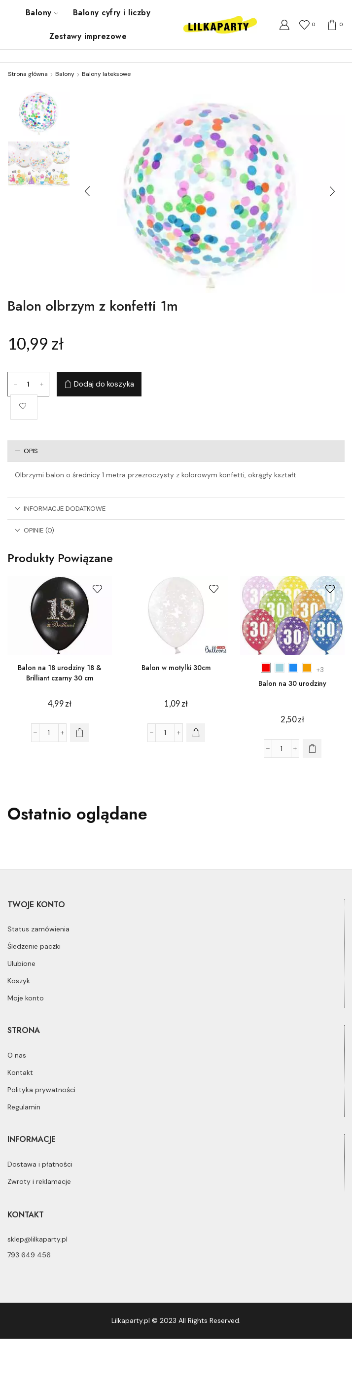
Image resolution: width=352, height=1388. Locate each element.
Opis (26, 451)
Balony (42, 12)
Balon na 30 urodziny (292, 683)
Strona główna (28, 74)
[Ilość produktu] (28, 384)
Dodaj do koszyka (104, 384)
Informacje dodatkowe (60, 508)
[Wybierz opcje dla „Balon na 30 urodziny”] (312, 748)
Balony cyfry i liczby (111, 12)
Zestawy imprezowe (88, 36)
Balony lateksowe (106, 74)
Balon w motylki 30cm (176, 668)
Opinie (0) (34, 530)
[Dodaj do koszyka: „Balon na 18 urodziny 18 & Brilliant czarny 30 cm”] (79, 732)
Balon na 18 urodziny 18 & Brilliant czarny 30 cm (60, 673)
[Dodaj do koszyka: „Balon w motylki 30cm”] (195, 732)
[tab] (176, 451)
